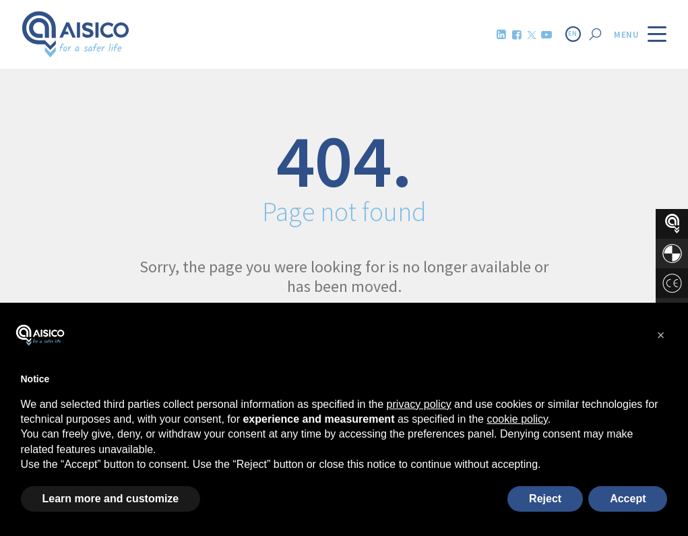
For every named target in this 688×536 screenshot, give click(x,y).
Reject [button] (545, 498)
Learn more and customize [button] (110, 498)
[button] (661, 335)
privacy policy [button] (419, 404)
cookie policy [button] (517, 419)
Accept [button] (628, 498)
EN (572, 34)
